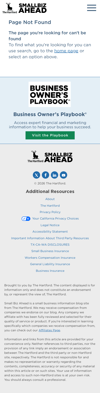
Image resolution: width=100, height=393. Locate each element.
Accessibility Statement (50, 231)
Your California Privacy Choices (55, 218)
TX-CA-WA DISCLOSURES (50, 244)
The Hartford (50, 205)
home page (66, 50)
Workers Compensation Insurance (50, 257)
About (50, 199)
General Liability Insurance (50, 264)
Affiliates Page (49, 330)
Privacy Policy (50, 212)
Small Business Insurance (50, 251)
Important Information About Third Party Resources (50, 238)
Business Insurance (50, 270)
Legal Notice (50, 225)
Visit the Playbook (50, 135)
